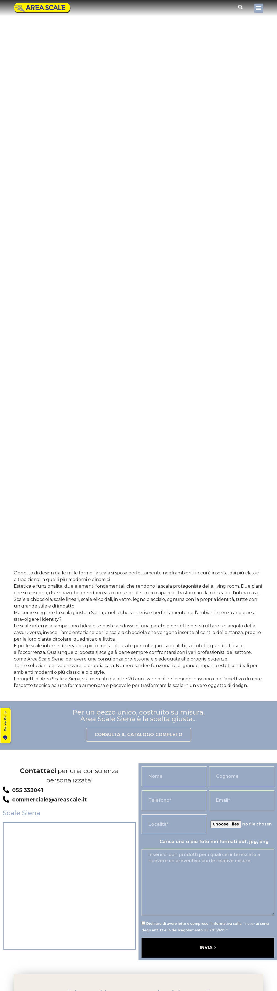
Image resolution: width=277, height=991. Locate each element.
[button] (258, 8)
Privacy (249, 923)
